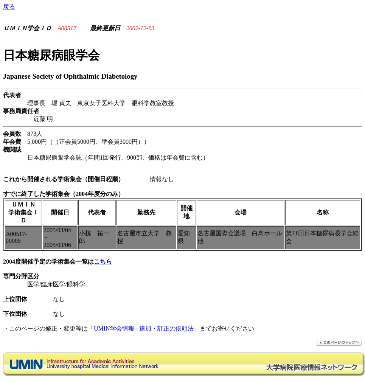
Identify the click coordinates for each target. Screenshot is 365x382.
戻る (9, 6)
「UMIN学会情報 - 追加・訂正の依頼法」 (144, 328)
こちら (103, 261)
